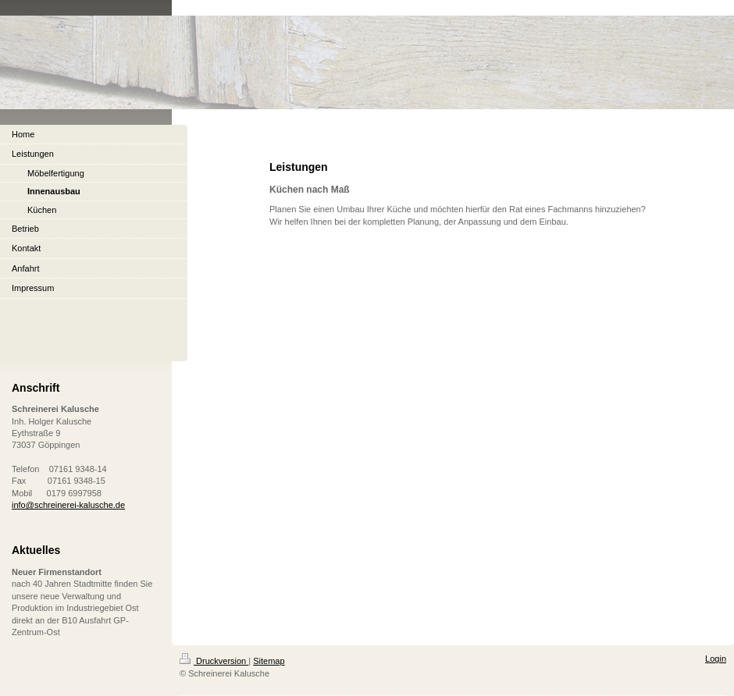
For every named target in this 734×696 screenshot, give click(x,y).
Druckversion (214, 661)
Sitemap (268, 661)
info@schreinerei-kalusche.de (68, 505)
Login (715, 658)
